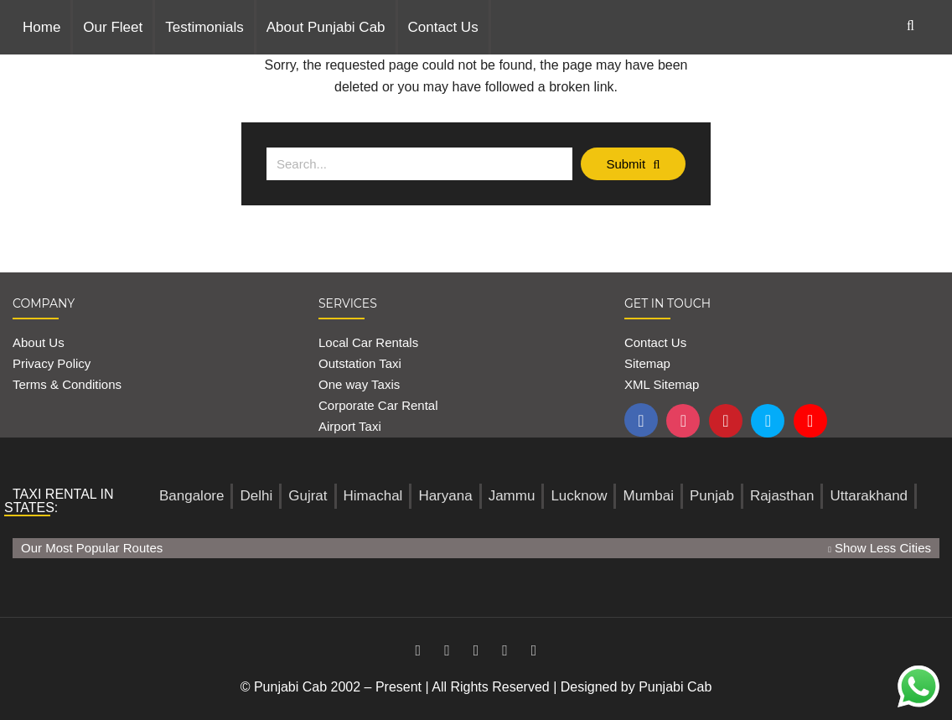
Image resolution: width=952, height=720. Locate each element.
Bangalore (192, 496)
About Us (39, 342)
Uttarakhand (869, 496)
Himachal (373, 496)
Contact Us (443, 27)
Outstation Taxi (359, 363)
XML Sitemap (661, 384)
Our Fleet (112, 27)
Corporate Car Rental (378, 405)
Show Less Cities (879, 548)
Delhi (256, 496)
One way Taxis (359, 384)
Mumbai (648, 496)
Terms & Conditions (67, 384)
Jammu (512, 496)
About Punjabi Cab (325, 27)
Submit (633, 164)
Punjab (712, 496)
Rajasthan (782, 496)
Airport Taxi (351, 426)
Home (41, 27)
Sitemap (647, 363)
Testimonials (204, 27)
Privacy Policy (52, 363)
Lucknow (579, 496)
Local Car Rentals (368, 342)
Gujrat (307, 496)
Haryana (445, 496)
